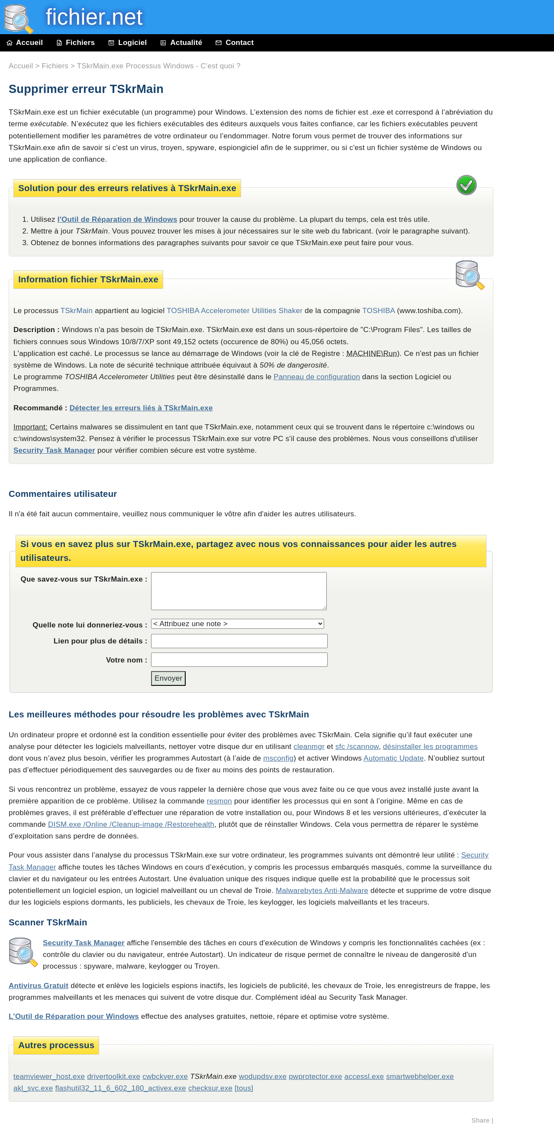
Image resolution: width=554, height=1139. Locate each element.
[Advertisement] (528, 247)
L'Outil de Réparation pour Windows (74, 1016)
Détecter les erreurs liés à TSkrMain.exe (141, 408)
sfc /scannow (357, 746)
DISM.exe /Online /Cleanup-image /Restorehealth (131, 824)
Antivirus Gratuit (38, 986)
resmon (219, 801)
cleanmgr (309, 746)
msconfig (278, 758)
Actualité (181, 42)
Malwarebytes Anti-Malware (322, 890)
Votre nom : (127, 660)
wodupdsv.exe (263, 1076)
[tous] (244, 1088)
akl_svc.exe (33, 1088)
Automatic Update (394, 758)
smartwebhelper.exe (420, 1076)
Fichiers (75, 42)
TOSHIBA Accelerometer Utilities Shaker (235, 311)
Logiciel (127, 42)
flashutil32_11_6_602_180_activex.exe (120, 1088)
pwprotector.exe (315, 1076)
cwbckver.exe (165, 1076)
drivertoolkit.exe (113, 1076)
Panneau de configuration (317, 377)
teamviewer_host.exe (49, 1076)
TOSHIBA (378, 311)
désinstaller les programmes (430, 746)
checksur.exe (210, 1088)
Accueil (24, 42)
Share (480, 1120)
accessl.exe (364, 1076)
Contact (234, 42)
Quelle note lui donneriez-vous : (90, 625)
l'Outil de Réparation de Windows (117, 219)
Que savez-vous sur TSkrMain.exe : (83, 579)
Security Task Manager (54, 450)
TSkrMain (77, 311)
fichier (88, 17)
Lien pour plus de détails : (101, 641)
